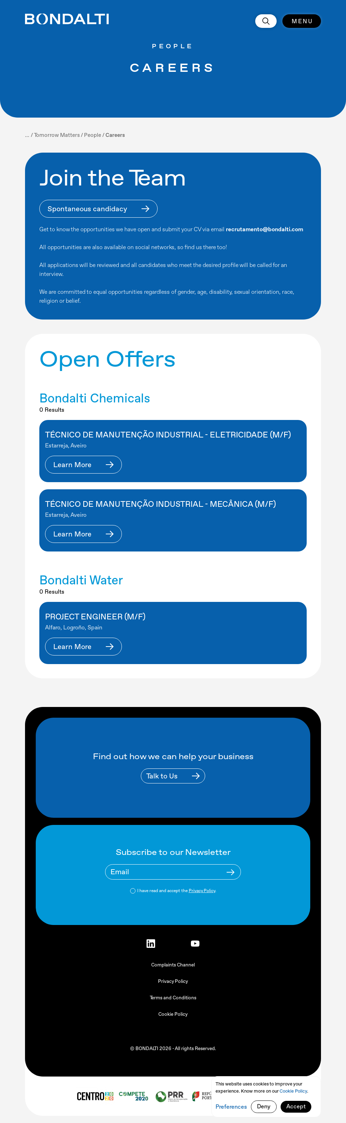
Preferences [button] (231, 1106)
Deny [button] (264, 1106)
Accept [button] (296, 1106)
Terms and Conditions (173, 997)
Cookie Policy (173, 1014)
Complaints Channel (173, 965)
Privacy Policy (202, 890)
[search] (266, 21)
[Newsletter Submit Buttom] (230, 872)
